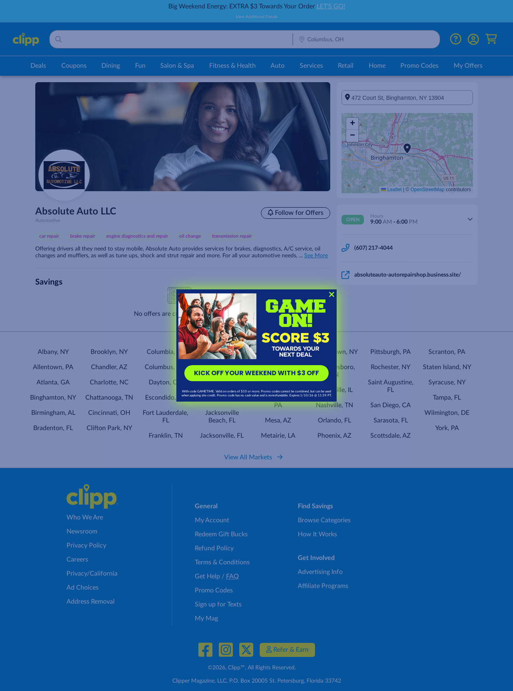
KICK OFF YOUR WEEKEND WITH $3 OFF (256, 373)
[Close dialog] (332, 294)
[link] (256, 326)
